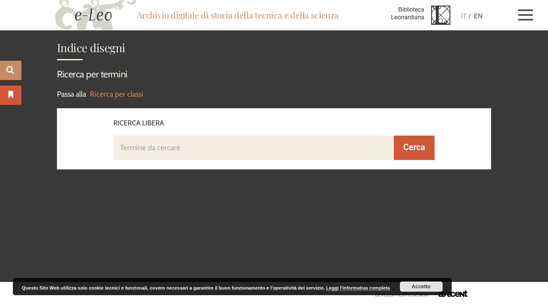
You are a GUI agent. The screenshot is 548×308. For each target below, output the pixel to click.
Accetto (421, 287)
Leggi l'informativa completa (358, 287)
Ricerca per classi (116, 93)
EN (478, 16)
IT (464, 16)
